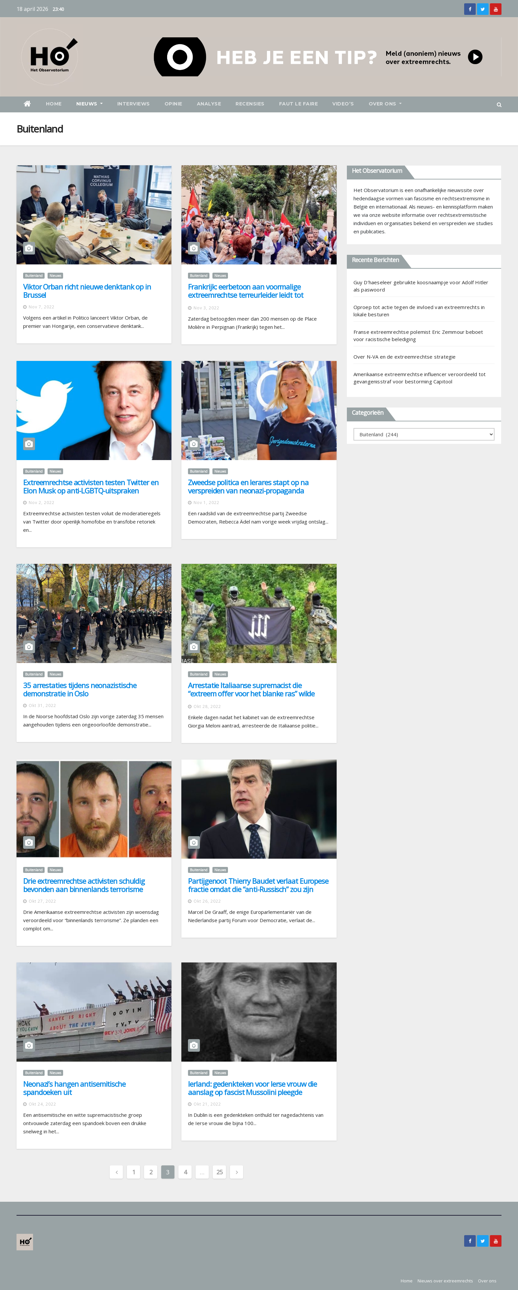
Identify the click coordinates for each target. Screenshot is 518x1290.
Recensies (250, 104)
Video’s (343, 104)
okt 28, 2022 (207, 706)
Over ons (385, 104)
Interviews (133, 104)
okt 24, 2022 (42, 1104)
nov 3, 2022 (206, 308)
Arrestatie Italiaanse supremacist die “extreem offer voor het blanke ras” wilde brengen (251, 693)
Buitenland (34, 275)
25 (219, 1172)
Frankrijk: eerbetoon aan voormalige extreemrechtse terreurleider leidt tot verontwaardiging (245, 295)
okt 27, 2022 (42, 901)
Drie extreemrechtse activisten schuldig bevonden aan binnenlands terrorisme (84, 885)
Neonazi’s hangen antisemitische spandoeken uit (74, 1088)
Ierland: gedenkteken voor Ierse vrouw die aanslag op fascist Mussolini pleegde (252, 1088)
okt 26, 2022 (207, 901)
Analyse (209, 104)
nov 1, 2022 (206, 502)
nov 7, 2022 (42, 307)
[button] (499, 104)
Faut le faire (298, 104)
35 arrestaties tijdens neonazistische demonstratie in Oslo (79, 689)
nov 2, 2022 (42, 502)
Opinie (173, 104)
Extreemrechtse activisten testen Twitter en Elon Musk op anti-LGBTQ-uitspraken (91, 486)
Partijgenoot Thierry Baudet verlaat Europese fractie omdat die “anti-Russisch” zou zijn (258, 885)
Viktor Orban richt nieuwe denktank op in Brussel (87, 291)
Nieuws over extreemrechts (445, 1281)
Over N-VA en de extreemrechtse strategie (404, 356)
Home (54, 104)
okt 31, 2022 (42, 705)
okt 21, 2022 (207, 1104)
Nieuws (89, 104)
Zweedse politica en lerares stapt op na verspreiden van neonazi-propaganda (248, 486)
